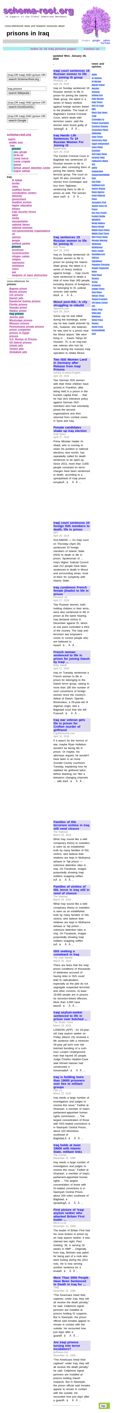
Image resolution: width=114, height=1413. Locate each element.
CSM (94, 116)
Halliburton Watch (100, 161)
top (103, 1405)
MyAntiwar (96, 244)
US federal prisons (20, 342)
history (16, 208)
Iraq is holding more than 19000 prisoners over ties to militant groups (69, 1082)
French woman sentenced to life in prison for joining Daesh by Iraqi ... (71, 657)
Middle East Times (100, 234)
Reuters (95, 278)
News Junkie (98, 251)
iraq (12, 145)
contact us (91, 48)
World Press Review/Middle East (98, 330)
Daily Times (97, 137)
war (14, 272)
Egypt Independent (100, 144)
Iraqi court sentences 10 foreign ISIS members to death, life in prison (71, 526)
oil (13, 234)
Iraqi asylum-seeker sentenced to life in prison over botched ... (70, 1016)
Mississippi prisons (20, 320)
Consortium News (100, 130)
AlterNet (95, 88)
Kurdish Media (98, 216)
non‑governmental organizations (31, 230)
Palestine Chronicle (101, 265)
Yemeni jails (16, 348)
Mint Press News (100, 237)
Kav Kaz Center (99, 213)
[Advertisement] (71, 215)
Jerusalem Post (99, 202)
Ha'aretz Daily (98, 158)
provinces (18, 249)
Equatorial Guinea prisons (25, 301)
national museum (22, 227)
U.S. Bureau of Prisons (23, 339)
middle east (16, 142)
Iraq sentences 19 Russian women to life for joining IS (70, 241)
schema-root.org (19, 134)
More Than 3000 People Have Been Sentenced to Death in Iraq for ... (71, 1281)
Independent (97, 171)
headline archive (22, 202)
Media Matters (98, 223)
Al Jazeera (97, 78)
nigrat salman (22, 171)
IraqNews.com (98, 185)
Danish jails (16, 298)
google (96, 40)
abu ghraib (20, 152)
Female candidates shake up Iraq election (69, 429)
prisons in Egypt (19, 333)
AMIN (94, 75)
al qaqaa (17, 180)
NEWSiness (97, 247)
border (16, 183)
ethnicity (17, 196)
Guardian (96, 151)
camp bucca (21, 158)
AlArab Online (98, 85)
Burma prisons (18, 291)
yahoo (106, 40)
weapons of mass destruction (30, 275)
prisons (13, 336)
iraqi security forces (24, 211)
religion (16, 259)
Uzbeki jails (16, 345)
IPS (93, 164)
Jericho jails (16, 317)
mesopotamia (20, 221)
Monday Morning (99, 240)
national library (21, 224)
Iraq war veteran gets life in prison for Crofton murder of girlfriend (69, 725)
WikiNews (96, 316)
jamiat (17, 164)
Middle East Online (101, 230)
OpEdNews (97, 261)
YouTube (105, 43)
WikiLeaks (96, 313)
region (11, 139)
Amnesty (96, 92)
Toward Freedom (99, 299)
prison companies (20, 329)
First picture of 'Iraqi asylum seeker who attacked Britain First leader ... (68, 1215)
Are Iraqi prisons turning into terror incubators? (66, 1346)
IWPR (94, 168)
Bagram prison (18, 288)
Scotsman (96, 285)
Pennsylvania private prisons (26, 326)
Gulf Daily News (99, 154)
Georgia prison (18, 307)
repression (18, 262)
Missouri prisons (19, 323)
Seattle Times (98, 289)
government (19, 199)
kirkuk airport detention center (32, 167)
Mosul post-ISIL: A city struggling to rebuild (70, 303)
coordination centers (24, 192)
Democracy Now (99, 140)
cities (15, 186)
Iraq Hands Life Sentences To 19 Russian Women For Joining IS (68, 140)
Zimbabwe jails (18, 352)
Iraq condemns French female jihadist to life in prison (71, 591)
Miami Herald (98, 227)
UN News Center (100, 303)
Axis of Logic (98, 106)
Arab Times (97, 102)
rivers (15, 268)
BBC (94, 109)
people (16, 240)
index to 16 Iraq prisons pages (53, 48)
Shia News (97, 292)
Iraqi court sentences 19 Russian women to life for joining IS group (71, 74)
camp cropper (22, 161)
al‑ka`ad (18, 155)
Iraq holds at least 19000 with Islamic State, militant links (67, 1148)
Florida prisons (18, 304)
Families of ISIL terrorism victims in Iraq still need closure (71, 825)
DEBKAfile (96, 133)
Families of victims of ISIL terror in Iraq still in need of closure (71, 890)
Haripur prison (18, 310)
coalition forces (21, 189)
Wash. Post (97, 310)
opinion (16, 237)
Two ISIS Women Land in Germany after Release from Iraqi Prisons (70, 364)
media (15, 218)
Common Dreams (100, 126)
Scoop (94, 282)
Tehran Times (98, 296)
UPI (93, 306)
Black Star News (99, 113)
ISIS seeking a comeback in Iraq (66, 953)
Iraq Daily (96, 182)
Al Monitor (96, 81)
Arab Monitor (98, 99)
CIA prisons (16, 294)
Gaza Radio (97, 147)
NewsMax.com (98, 254)
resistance (18, 265)
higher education (22, 205)
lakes (15, 215)
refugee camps (21, 256)
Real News (97, 275)
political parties (21, 243)
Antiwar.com (97, 95)
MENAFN (96, 220)
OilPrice (95, 258)
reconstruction (20, 253)
